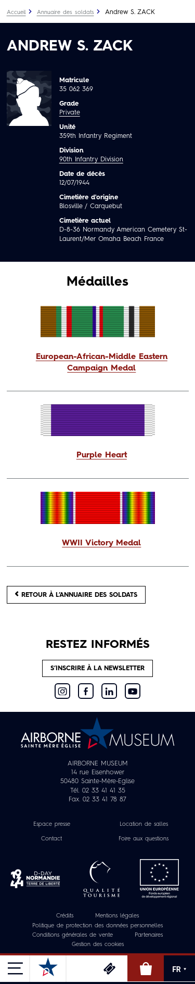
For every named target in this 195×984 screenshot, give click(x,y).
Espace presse (51, 824)
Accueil (16, 13)
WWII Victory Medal (101, 543)
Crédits (64, 916)
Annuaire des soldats (65, 13)
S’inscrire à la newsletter (97, 668)
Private (69, 112)
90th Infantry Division (91, 159)
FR (179, 969)
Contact (51, 839)
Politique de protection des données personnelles (97, 926)
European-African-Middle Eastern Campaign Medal (101, 363)
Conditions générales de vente (72, 935)
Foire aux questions (143, 839)
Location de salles (144, 824)
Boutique (145, 968)
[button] (98, 363)
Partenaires (149, 935)
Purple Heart (101, 455)
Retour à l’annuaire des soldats (76, 594)
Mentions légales (117, 916)
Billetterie (109, 968)
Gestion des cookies (98, 945)
